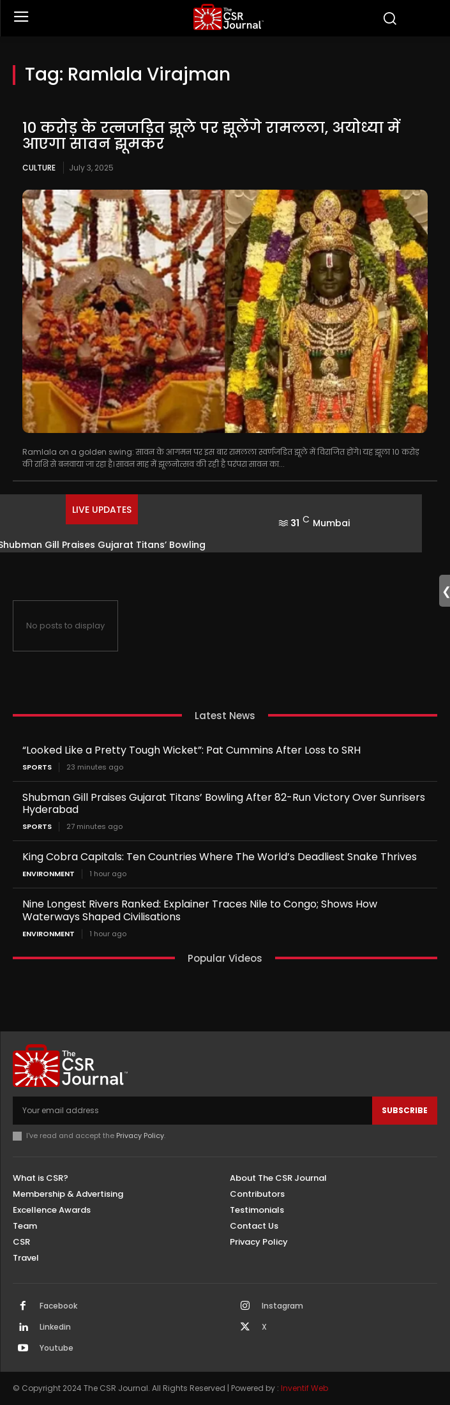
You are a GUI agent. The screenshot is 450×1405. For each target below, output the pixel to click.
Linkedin (55, 1327)
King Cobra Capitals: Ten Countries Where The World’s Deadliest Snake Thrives (219, 856)
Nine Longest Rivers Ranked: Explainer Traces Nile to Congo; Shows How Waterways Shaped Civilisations (199, 910)
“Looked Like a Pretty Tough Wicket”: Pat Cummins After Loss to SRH (191, 750)
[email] (192, 1111)
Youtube (56, 1348)
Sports (37, 767)
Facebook (58, 1306)
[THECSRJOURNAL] (228, 17)
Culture (39, 167)
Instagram (282, 1306)
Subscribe (405, 1110)
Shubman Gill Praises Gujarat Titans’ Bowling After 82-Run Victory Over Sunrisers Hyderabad (223, 803)
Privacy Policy (140, 1135)
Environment (48, 874)
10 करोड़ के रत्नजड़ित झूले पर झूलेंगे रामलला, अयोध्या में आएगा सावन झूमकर (211, 136)
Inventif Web (304, 1388)
